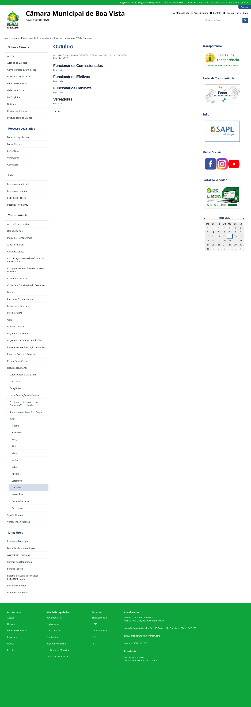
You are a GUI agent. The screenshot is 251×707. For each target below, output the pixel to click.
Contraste (231, 12)
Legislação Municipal (57, 643)
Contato (217, 12)
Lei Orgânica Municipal (58, 636)
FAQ (94, 623)
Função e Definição (17, 617)
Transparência (44, 38)
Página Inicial (127, 2)
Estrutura (12, 623)
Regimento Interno (56, 630)
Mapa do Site (182, 12)
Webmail (201, 2)
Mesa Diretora (53, 617)
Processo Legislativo (18, 124)
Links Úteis (12, 520)
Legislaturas (52, 610)
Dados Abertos (99, 617)
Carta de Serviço (218, 2)
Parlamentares (54, 604)
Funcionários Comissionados (78, 65)
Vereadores (62, 99)
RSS (190, 2)
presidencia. (137, 622)
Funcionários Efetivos (71, 77)
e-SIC (94, 610)
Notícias (11, 630)
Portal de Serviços (174, 2)
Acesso (10, 604)
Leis (7, 169)
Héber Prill (61, 55)
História (11, 610)
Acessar (245, 7)
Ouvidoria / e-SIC (240, 2)
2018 (78, 38)
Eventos (11, 636)
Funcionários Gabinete (72, 88)
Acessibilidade (201, 12)
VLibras (244, 12)
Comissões (52, 623)
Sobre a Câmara (15, 46)
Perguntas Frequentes (149, 2)
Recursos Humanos (64, 38)
